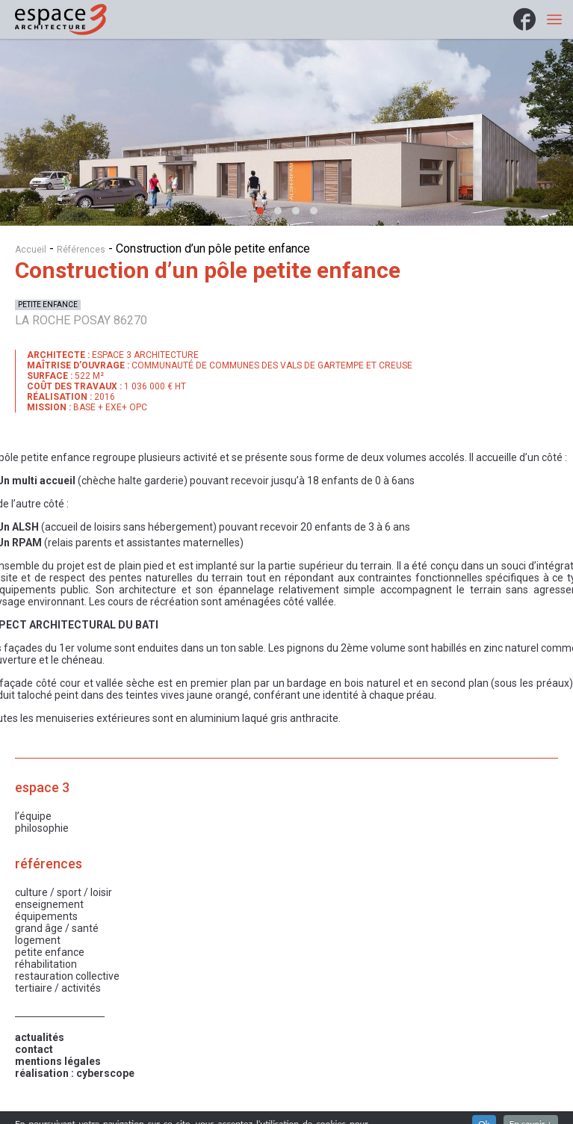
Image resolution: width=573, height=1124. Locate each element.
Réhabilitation (46, 964)
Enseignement (49, 904)
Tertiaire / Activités (58, 988)
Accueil (30, 249)
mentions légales (58, 1061)
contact (34, 1049)
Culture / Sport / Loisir (63, 892)
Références (81, 249)
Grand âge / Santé (57, 928)
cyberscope (105, 1073)
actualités (39, 1037)
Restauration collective (67, 976)
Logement (38, 940)
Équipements (46, 916)
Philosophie (42, 828)
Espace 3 (42, 787)
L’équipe (33, 816)
